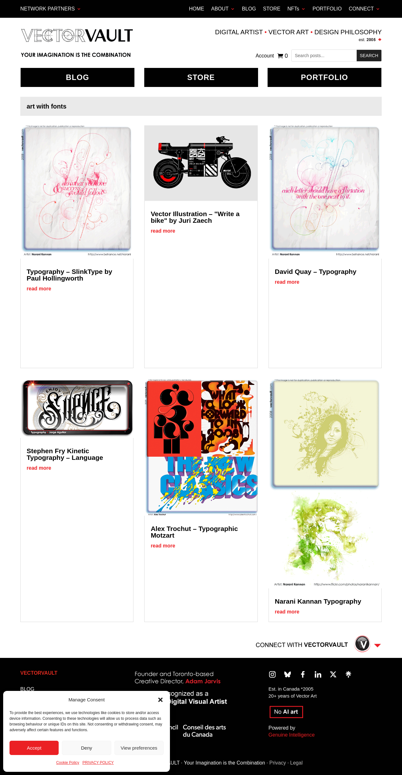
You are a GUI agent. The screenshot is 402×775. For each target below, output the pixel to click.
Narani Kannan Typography (318, 601)
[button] (160, 700)
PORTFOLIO (327, 8)
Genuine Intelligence (292, 735)
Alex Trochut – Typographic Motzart (194, 532)
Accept (34, 748)
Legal (296, 762)
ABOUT (220, 8)
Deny (86, 748)
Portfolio (324, 77)
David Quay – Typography (316, 271)
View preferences (139, 748)
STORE (272, 8)
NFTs (293, 8)
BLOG (249, 8)
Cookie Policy (67, 762)
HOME (196, 8)
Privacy (277, 762)
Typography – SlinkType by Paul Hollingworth (69, 275)
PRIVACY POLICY (98, 762)
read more (39, 288)
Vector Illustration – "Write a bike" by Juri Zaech (195, 217)
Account (265, 56)
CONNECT (361, 8)
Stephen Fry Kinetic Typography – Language (65, 454)
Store (201, 77)
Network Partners (47, 8)
